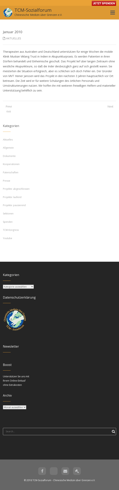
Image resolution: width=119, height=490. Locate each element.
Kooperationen (11, 164)
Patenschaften (10, 172)
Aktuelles (13, 38)
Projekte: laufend (12, 197)
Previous (9, 109)
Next (110, 106)
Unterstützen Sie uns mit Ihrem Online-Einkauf (16, 380)
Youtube (7, 238)
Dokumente (9, 156)
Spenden (8, 221)
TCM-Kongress (11, 230)
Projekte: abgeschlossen (16, 188)
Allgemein (8, 147)
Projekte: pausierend (14, 205)
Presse (6, 180)
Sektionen (8, 213)
